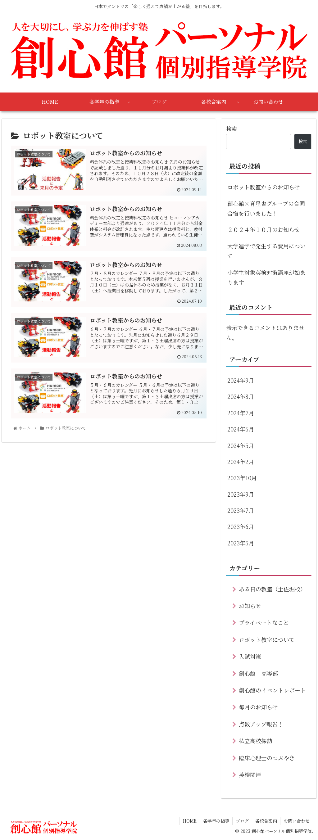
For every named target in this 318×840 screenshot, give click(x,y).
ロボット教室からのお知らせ (263, 187)
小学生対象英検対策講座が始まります (266, 277)
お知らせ (250, 606)
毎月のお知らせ (258, 707)
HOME (190, 821)
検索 (231, 128)
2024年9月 (240, 380)
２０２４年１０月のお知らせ (263, 229)
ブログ (242, 821)
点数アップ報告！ (261, 724)
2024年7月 (240, 413)
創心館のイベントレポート (272, 690)
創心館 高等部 (258, 673)
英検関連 (250, 774)
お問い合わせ (297, 821)
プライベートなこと (264, 622)
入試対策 (250, 656)
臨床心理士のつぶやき (267, 758)
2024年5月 (240, 445)
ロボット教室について (267, 639)
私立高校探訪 (255, 741)
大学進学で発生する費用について (266, 251)
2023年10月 (242, 478)
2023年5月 (240, 543)
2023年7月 (240, 510)
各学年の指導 (216, 821)
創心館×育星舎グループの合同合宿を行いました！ (266, 208)
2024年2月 (240, 462)
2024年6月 (240, 429)
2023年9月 (240, 494)
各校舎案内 (266, 821)
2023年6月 (240, 526)
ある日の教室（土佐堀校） (272, 589)
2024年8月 (240, 396)
